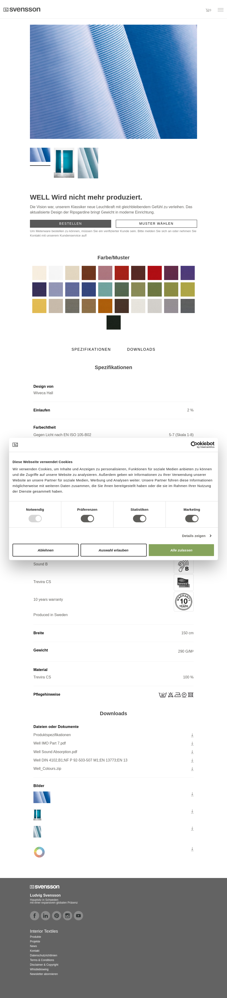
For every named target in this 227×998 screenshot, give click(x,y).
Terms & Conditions (42, 960)
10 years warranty (113, 601)
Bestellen (70, 223)
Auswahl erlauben (113, 550)
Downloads (141, 349)
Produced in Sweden (50, 615)
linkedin (45, 915)
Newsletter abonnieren (44, 974)
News (33, 946)
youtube (78, 915)
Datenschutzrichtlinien (43, 955)
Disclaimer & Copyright (44, 964)
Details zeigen (193, 535)
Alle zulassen (181, 550)
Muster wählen (156, 223)
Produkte (35, 936)
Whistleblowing (39, 969)
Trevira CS (113, 582)
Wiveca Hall (43, 393)
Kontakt (34, 950)
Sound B (113, 565)
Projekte (35, 941)
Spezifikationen (91, 349)
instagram (67, 915)
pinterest (56, 915)
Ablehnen (45, 550)
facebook (34, 915)
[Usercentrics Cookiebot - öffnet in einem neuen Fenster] (194, 444)
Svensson (21, 9)
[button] (199, 10)
